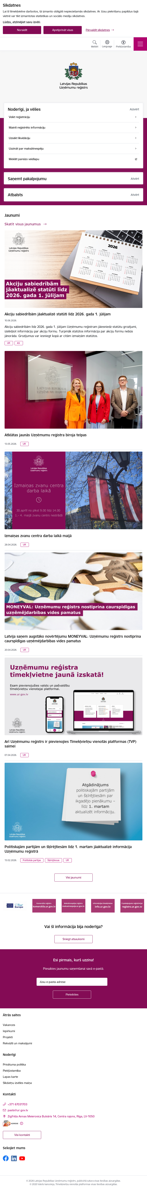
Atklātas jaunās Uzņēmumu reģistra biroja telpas (46, 435)
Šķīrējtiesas (53, 860)
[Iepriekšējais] (7, 905)
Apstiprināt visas (62, 30)
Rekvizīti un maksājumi (17, 1043)
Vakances (9, 1025)
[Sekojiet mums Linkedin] (14, 1158)
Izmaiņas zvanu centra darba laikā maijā (38, 535)
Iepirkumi (9, 1031)
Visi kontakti (22, 1135)
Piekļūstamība (12, 1070)
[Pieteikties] (72, 995)
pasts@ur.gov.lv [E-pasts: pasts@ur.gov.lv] (18, 1110)
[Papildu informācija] (21, 1123)
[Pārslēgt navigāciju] (140, 44)
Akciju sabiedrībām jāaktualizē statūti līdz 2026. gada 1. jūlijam (58, 314)
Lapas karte (10, 1077)
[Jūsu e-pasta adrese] (72, 982)
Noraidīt (22, 30)
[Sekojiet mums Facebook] (6, 1158)
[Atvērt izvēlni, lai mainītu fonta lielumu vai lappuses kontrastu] (123, 44)
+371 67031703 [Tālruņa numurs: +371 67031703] (17, 1104)
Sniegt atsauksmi (73, 939)
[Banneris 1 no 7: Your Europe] (15, 905)
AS (18, 343)
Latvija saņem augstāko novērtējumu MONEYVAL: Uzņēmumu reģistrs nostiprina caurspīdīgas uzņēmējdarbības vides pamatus (73, 638)
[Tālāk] (139, 905)
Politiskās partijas (32, 860)
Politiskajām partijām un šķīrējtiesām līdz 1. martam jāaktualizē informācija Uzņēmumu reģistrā (68, 849)
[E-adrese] (10, 1123)
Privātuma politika (14, 1064)
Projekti (8, 1037)
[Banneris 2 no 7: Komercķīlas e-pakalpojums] (44, 905)
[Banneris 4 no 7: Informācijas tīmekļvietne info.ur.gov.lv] (103, 905)
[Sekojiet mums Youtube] (22, 1158)
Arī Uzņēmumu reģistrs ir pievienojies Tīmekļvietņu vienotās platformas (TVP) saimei (70, 743)
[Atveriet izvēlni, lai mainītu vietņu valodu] (107, 44)
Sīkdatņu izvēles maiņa (17, 1083)
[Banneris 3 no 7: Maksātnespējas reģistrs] (73, 905)
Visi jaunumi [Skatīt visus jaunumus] (73, 877)
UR (8, 343)
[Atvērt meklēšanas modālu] (94, 44)
